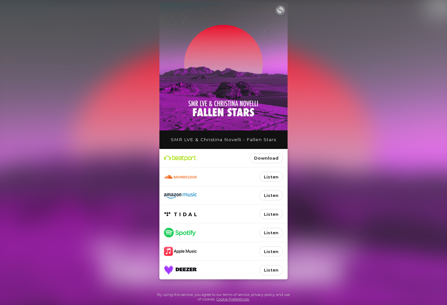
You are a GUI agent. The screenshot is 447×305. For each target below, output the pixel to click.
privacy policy (263, 294)
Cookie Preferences (232, 299)
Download (266, 158)
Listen (271, 176)
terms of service (236, 294)
